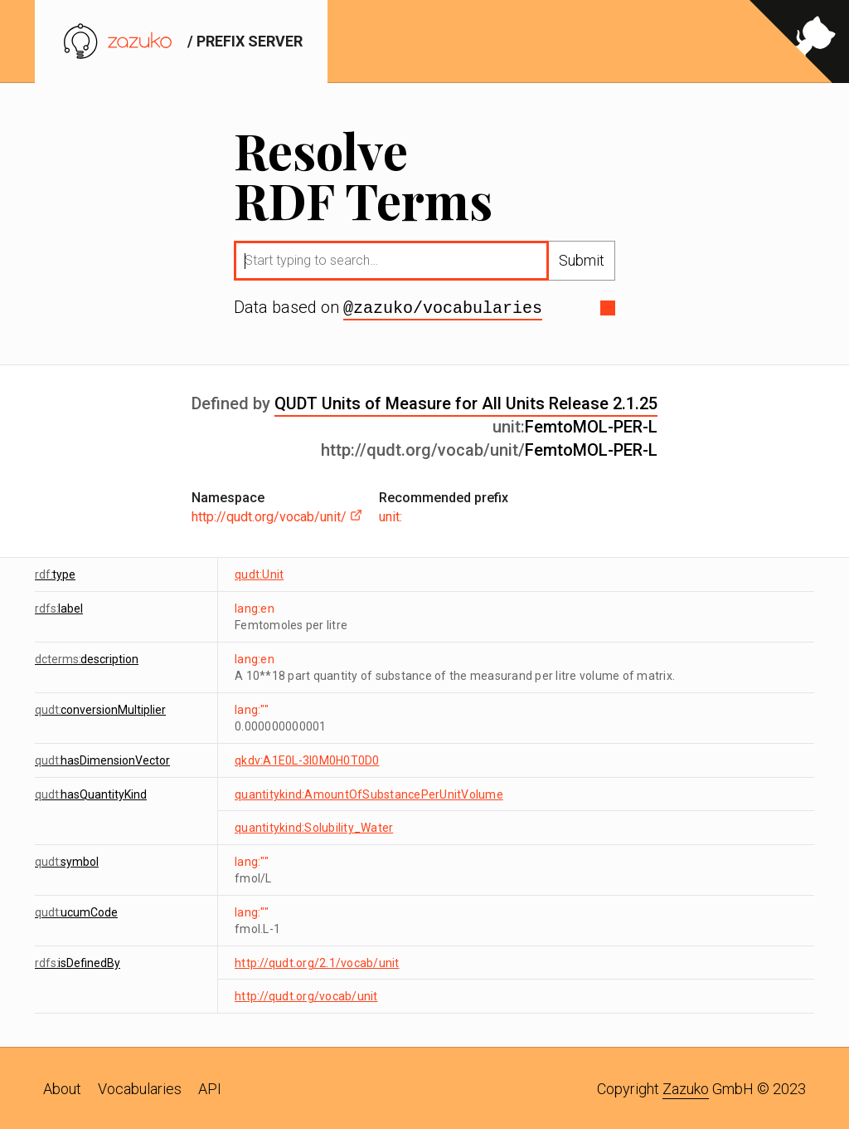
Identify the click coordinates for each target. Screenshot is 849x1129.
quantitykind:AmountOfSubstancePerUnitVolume (369, 792)
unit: (390, 515)
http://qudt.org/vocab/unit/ (277, 515)
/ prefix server (181, 41)
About (62, 1087)
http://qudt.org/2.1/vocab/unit (317, 961)
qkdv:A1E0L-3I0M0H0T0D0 (307, 758)
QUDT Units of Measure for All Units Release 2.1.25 (465, 402)
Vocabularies (140, 1087)
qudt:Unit (259, 572)
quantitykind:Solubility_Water (314, 826)
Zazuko (685, 1087)
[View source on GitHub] (799, 41)
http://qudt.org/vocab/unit (306, 994)
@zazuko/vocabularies (442, 307)
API (209, 1087)
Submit (581, 260)
